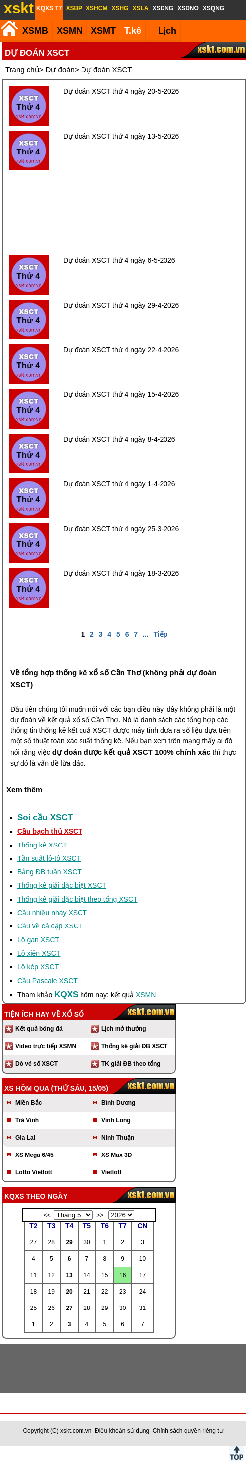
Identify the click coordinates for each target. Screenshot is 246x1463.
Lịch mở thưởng (123, 1028)
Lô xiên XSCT (38, 953)
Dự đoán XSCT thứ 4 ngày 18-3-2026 (121, 573)
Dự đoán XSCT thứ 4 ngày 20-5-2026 (121, 91)
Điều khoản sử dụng (122, 1430)
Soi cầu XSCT (45, 817)
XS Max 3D (116, 1155)
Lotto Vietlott (33, 1172)
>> (99, 1215)
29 (69, 1242)
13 (69, 1275)
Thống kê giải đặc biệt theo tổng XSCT (77, 899)
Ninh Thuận (117, 1137)
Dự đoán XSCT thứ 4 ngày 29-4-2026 (121, 305)
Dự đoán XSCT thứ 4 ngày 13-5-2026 (121, 136)
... (146, 634)
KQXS (66, 994)
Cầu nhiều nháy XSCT (52, 913)
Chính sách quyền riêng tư (188, 1430)
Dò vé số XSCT (36, 1063)
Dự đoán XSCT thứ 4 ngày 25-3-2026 (121, 529)
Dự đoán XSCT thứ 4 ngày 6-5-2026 (119, 260)
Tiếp (161, 634)
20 (69, 1291)
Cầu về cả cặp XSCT (50, 926)
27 (69, 1308)
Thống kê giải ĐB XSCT (134, 1046)
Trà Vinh (27, 1120)
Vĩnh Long (116, 1120)
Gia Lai (25, 1137)
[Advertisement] (124, 212)
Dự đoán (60, 69)
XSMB (35, 31)
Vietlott (111, 1172)
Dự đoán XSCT (106, 69)
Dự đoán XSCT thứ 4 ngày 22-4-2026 (121, 350)
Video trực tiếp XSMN (45, 1046)
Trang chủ (22, 69)
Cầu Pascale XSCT (47, 981)
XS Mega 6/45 (34, 1155)
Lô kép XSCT (38, 967)
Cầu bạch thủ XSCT (49, 831)
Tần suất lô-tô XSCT (49, 858)
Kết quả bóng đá (39, 1028)
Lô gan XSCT (38, 940)
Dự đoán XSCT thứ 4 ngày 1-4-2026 (119, 484)
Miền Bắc (28, 1102)
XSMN (69, 31)
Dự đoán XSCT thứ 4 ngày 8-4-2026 (119, 439)
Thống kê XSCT (42, 845)
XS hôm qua (26, 1088)
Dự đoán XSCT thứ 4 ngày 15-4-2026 (121, 394)
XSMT (103, 31)
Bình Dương (118, 1102)
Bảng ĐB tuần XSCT (49, 872)
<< (47, 1215)
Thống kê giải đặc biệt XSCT (61, 885)
